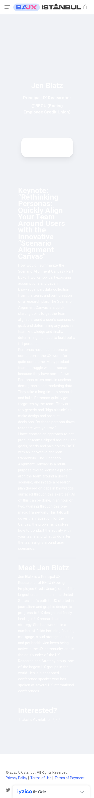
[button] (7, 7)
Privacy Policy (16, 778)
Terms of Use (41, 778)
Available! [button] (42, 719)
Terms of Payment (69, 778)
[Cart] (83, 7)
